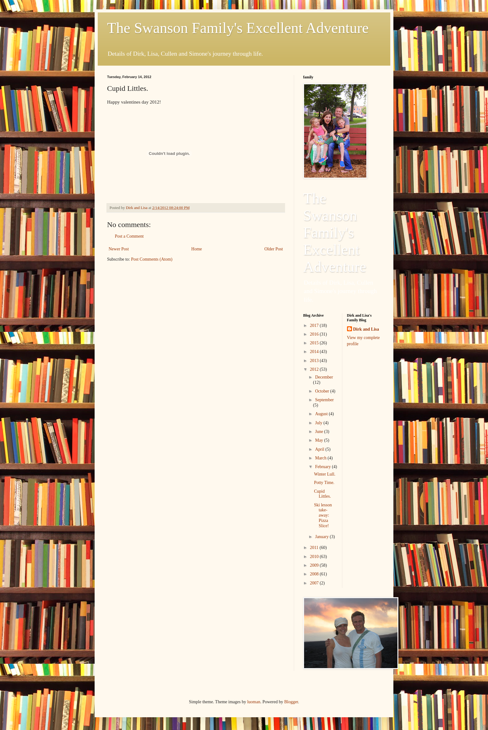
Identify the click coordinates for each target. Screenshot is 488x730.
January (322, 536)
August (322, 413)
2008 (315, 574)
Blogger (291, 702)
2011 (315, 547)
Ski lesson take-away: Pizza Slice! (323, 515)
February (323, 466)
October (322, 391)
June (319, 431)
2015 (315, 343)
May (319, 440)
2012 (315, 369)
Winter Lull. (325, 474)
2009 (315, 565)
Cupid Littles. (322, 494)
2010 (315, 556)
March (321, 458)
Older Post (274, 249)
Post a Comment (129, 236)
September (324, 400)
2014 (315, 351)
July (319, 423)
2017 (315, 325)
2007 (315, 583)
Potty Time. (324, 482)
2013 (315, 360)
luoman (253, 702)
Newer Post (119, 249)
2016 (315, 334)
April (320, 449)
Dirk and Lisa (366, 329)
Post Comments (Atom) (151, 259)
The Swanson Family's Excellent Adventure (238, 28)
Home (196, 249)
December (324, 377)
